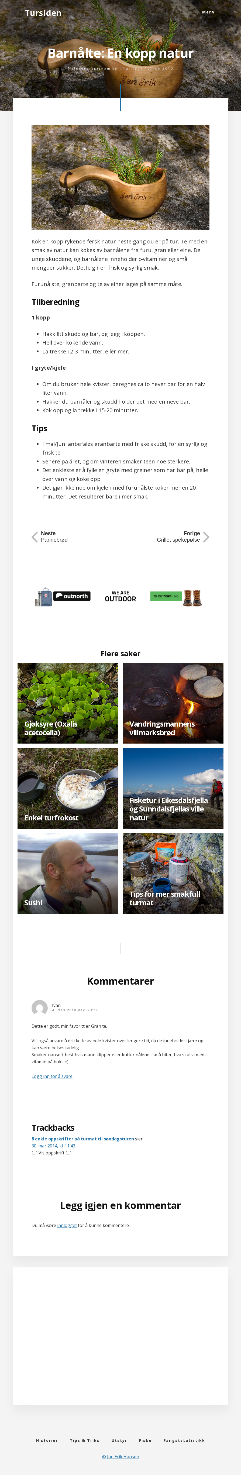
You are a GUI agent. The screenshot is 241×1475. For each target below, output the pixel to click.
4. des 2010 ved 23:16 (75, 1010)
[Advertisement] (120, 1343)
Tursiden (43, 12)
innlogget (67, 1225)
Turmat (131, 68)
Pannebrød (54, 536)
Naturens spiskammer (94, 68)
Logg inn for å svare (52, 1076)
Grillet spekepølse (178, 536)
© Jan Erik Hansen (120, 1457)
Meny (208, 12)
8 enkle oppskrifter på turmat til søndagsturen (83, 1139)
